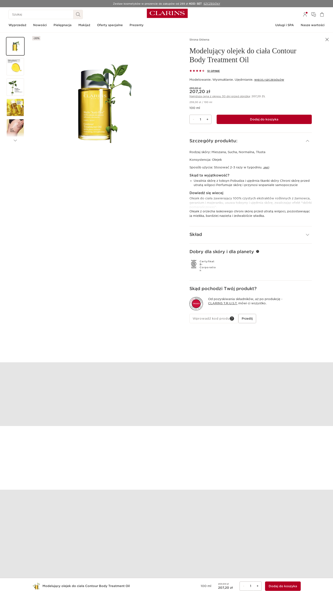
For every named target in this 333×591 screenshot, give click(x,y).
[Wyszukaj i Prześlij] (78, 14)
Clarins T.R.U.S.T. (222, 303)
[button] (15, 46)
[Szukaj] (40, 14)
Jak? (266, 167)
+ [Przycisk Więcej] (207, 119)
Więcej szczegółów (269, 79)
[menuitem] (305, 14)
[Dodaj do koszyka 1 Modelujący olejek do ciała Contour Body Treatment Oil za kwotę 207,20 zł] (264, 119)
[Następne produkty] (15, 140)
